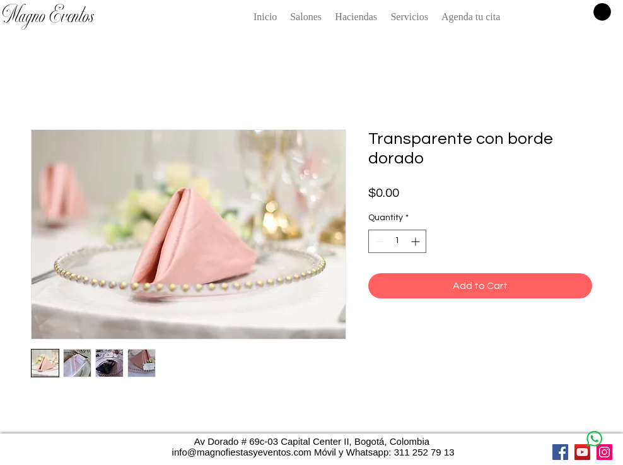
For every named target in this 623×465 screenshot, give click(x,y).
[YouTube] (582, 452)
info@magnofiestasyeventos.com (242, 452)
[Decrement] (378, 241)
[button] (602, 12)
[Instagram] (604, 452)
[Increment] (416, 241)
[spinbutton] (397, 241)
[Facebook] (560, 452)
